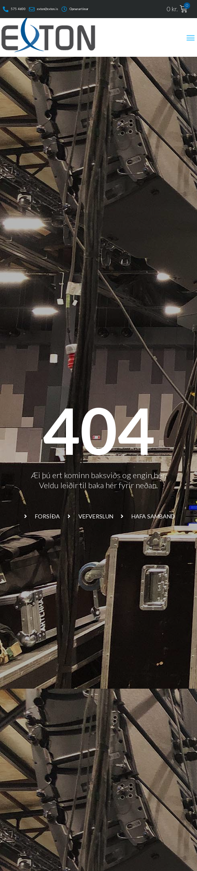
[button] (190, 37)
